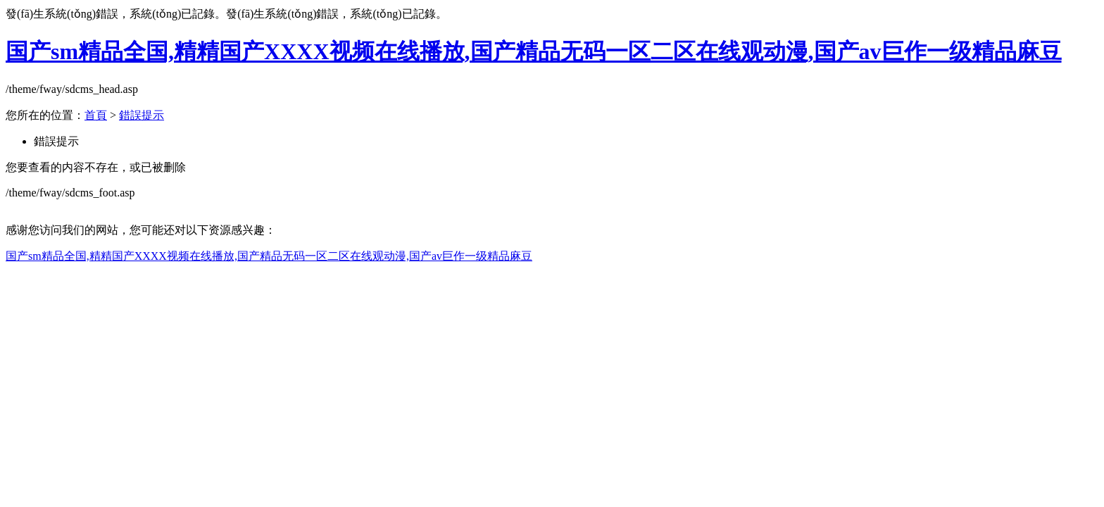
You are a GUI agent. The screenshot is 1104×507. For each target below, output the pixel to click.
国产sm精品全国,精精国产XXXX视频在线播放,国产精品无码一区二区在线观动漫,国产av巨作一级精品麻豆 (534, 51)
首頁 (95, 115)
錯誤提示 (141, 115)
